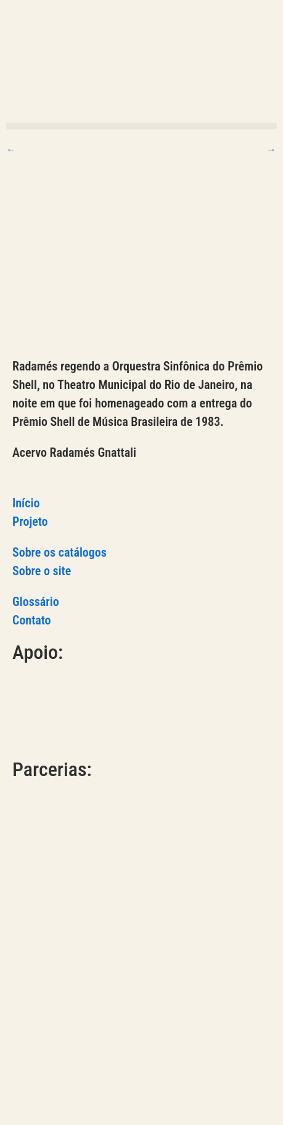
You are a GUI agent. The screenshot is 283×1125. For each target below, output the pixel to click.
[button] (141, 126)
